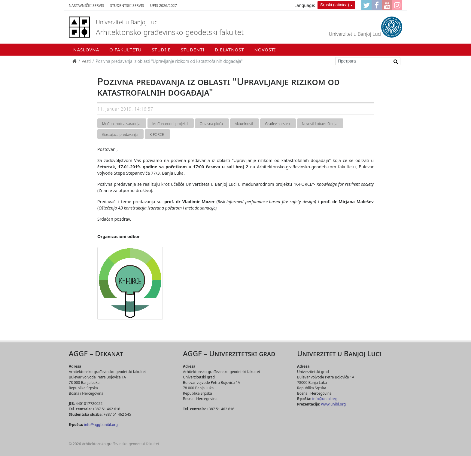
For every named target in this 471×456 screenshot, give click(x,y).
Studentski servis (127, 5)
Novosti (265, 50)
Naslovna (86, 50)
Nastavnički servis (86, 5)
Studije (161, 50)
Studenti (193, 50)
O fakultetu (125, 50)
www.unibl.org (333, 404)
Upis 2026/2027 (163, 5)
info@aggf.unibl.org (101, 424)
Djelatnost (229, 50)
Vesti (86, 61)
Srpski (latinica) (334, 4)
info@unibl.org (325, 398)
